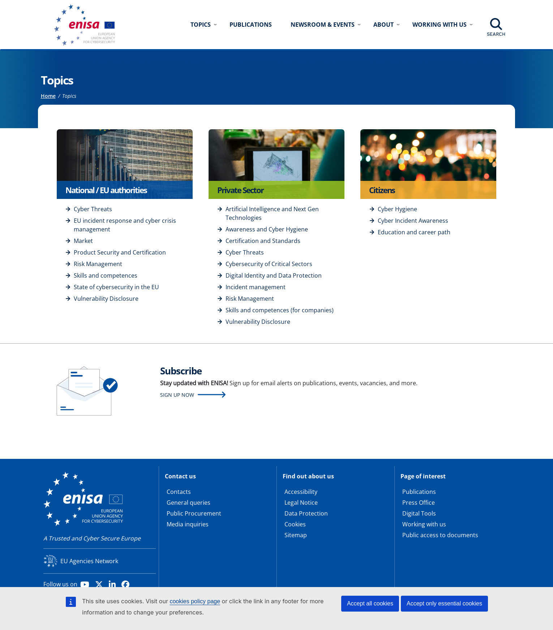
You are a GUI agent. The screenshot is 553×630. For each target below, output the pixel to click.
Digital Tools (419, 513)
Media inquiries (188, 524)
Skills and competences (105, 275)
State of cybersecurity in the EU (116, 287)
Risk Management (98, 264)
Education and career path (414, 232)
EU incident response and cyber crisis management (125, 225)
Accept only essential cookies (444, 603)
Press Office (418, 503)
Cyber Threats (93, 209)
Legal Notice (301, 503)
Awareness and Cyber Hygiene (267, 229)
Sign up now (177, 394)
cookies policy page (195, 601)
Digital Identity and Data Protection (274, 275)
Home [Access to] (48, 95)
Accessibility (300, 492)
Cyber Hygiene (397, 209)
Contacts (179, 492)
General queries (188, 503)
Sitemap (295, 535)
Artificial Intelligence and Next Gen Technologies (272, 213)
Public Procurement (194, 513)
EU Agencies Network (89, 561)
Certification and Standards (263, 241)
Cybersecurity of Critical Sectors (269, 264)
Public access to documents (440, 535)
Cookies (295, 524)
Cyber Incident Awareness (413, 221)
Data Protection (306, 513)
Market (83, 241)
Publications (251, 25)
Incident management (256, 287)
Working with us (424, 524)
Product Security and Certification (120, 252)
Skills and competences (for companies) (280, 310)
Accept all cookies (370, 603)
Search (496, 34)
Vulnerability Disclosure (106, 299)
